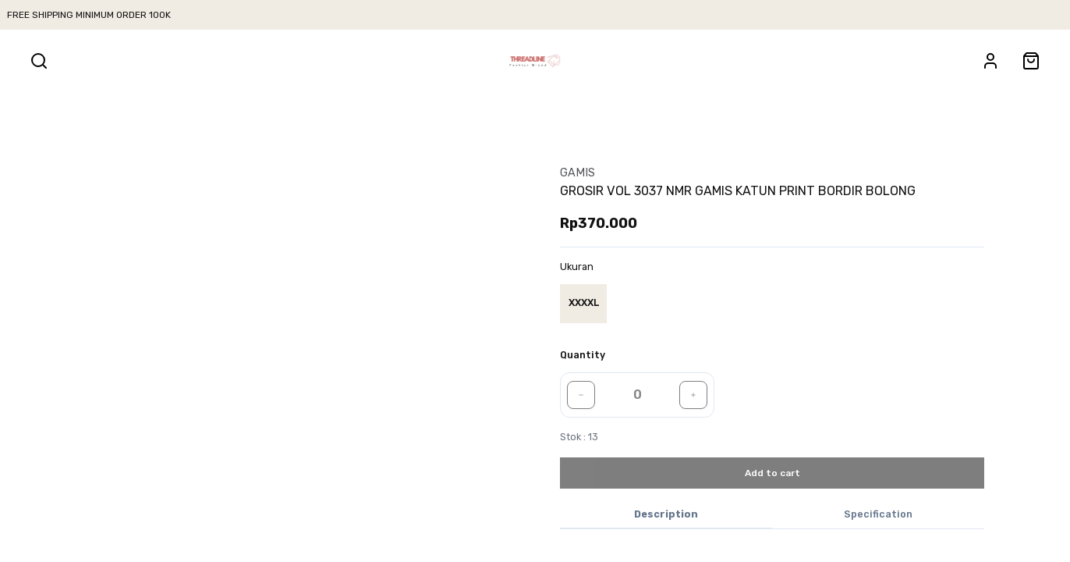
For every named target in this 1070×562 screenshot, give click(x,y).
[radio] (583, 303)
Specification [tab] (878, 514)
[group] (586, 303)
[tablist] (772, 515)
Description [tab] (666, 514)
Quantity (582, 355)
